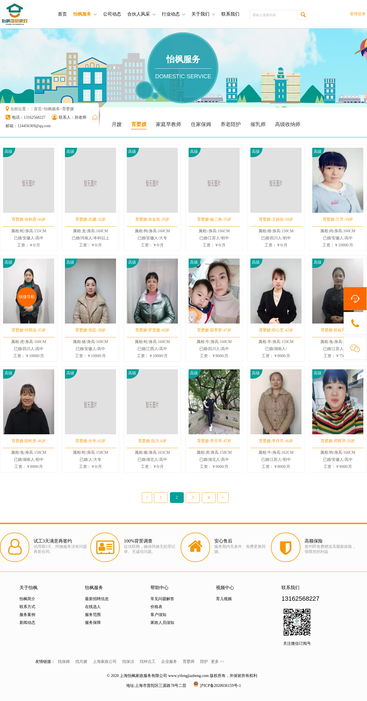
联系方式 (27, 607)
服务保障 (93, 622)
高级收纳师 (287, 124)
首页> (39, 109)
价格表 (156, 607)
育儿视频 (224, 599)
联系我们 (230, 14)
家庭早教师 (168, 124)
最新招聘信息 (97, 599)
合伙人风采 (138, 14)
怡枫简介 (27, 599)
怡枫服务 (82, 14)
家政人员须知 (162, 622)
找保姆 (64, 661)
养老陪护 (230, 124)
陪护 (204, 661)
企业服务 (169, 661)
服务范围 (93, 615)
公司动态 (112, 14)
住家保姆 (201, 124)
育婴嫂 (68, 109)
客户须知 (158, 615)
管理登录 (358, 14)
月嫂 (117, 124)
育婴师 (189, 661)
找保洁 (128, 661)
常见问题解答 (162, 599)
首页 (62, 14)
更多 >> (217, 661)
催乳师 (258, 124)
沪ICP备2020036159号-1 (220, 685)
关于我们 (200, 14)
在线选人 (93, 607)
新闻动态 (27, 622)
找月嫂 (81, 661)
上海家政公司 (105, 661)
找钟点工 (148, 661)
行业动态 (171, 14)
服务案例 (27, 615)
